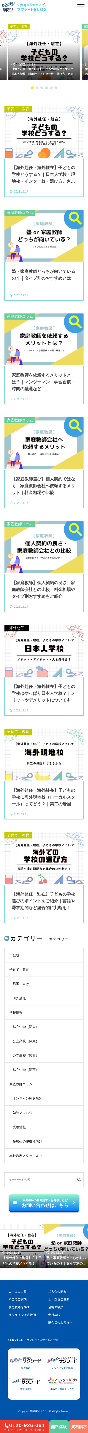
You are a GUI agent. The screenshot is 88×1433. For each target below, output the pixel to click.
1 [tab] (32, 87)
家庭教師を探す (19, 1307)
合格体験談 (55, 1307)
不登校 (14, 955)
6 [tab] (55, 87)
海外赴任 (16, 628)
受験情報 (19, 1127)
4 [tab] (46, 87)
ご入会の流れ (57, 1292)
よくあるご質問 (58, 1299)
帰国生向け (21, 984)
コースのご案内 (19, 1292)
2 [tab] (37, 87)
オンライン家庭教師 (27, 1098)
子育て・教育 (18, 26)
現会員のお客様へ (60, 1323)
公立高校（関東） (26, 1041)
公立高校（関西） (26, 1055)
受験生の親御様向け (27, 1141)
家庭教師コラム (20, 213)
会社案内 (54, 1315)
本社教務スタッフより (25, 1156)
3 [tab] (41, 87)
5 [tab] (51, 87)
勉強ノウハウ (22, 1113)
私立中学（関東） (26, 1027)
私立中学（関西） (26, 1070)
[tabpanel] (44, 49)
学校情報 (16, 1012)
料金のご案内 (17, 1299)
